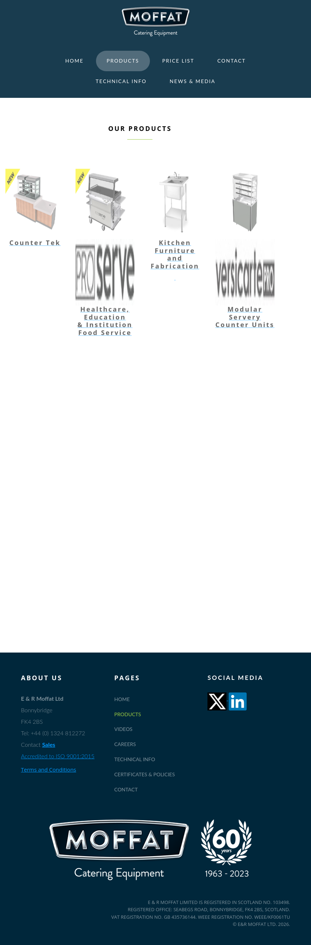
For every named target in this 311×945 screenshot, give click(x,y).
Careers (125, 744)
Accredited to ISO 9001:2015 (58, 756)
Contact (231, 61)
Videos (123, 729)
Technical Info (121, 81)
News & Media (192, 81)
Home (74, 61)
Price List (178, 61)
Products (123, 61)
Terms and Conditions (48, 769)
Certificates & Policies (144, 774)
